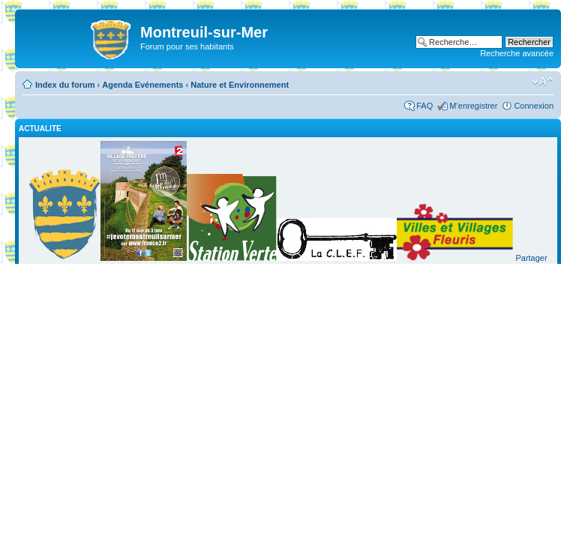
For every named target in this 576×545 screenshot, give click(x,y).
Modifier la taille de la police (543, 81)
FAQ (424, 105)
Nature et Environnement (239, 84)
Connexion (534, 105)
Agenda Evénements (142, 84)
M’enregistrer (473, 105)
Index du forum (64, 84)
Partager (531, 257)
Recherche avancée (517, 53)
